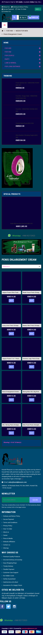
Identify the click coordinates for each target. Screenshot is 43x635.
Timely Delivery (8, 566)
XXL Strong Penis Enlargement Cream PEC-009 (11, 425)
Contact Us (6, 11)
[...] (22, 479)
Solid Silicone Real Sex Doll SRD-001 (21, 223)
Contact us (6, 545)
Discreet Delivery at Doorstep (12, 560)
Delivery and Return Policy (11, 516)
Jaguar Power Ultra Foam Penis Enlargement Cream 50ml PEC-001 (11, 292)
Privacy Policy (7, 526)
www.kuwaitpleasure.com (29, 628)
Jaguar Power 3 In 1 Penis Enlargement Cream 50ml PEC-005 (11, 358)
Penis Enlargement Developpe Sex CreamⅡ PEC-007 (11, 392)
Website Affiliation (9, 541)
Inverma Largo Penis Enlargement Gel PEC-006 (32, 358)
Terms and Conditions (10, 522)
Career (5, 535)
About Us (6, 7)
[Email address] (16, 500)
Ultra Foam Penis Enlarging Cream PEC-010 (32, 425)
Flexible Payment (8, 569)
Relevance (6, 266)
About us (6, 532)
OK (35, 500)
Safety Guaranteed (9, 579)
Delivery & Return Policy (19, 7)
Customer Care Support (10, 572)
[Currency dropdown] (38, 9)
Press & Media (8, 538)
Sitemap (6, 548)
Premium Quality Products (11, 556)
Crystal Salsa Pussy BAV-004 (25, 123)
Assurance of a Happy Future (12, 585)
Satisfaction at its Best (10, 582)
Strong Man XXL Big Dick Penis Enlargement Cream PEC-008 (32, 392)
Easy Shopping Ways (10, 563)
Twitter (8, 606)
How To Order (20, 9)
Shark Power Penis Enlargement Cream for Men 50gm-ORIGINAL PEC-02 (32, 292)
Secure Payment (8, 9)
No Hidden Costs (8, 576)
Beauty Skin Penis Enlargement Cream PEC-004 (32, 325)
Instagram (14, 606)
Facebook (2, 606)
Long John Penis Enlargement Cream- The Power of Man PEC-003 (11, 325)
